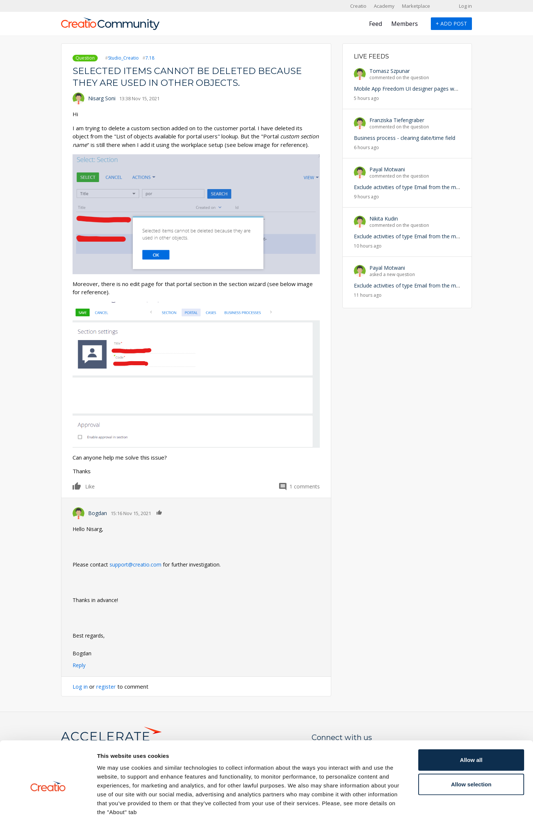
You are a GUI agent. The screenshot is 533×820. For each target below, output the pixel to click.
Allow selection (471, 748)
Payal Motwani (387, 169)
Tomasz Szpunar (389, 70)
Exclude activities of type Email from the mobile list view (421, 187)
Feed (375, 24)
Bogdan (97, 513)
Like (77, 486)
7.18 (149, 58)
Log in (465, 6)
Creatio (358, 6)
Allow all (471, 723)
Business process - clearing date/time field (404, 137)
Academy (384, 6)
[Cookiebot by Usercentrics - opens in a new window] (48, 805)
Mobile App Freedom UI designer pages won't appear (418, 88)
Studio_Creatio (123, 58)
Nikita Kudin (383, 218)
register (106, 686)
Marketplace (416, 6)
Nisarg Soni (101, 98)
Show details (388, 805)
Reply (79, 665)
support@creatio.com (135, 564)
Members (404, 24)
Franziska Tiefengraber (396, 120)
